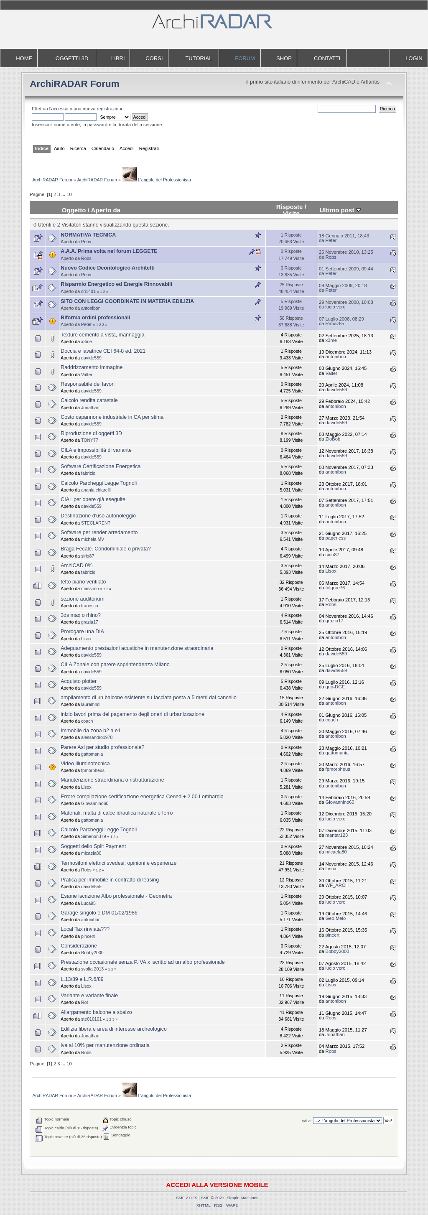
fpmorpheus (92, 770)
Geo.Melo (336, 918)
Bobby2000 (92, 952)
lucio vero (336, 306)
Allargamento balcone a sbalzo (96, 1012)
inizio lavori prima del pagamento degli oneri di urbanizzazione (132, 714)
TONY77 (89, 440)
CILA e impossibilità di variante (96, 450)
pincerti (88, 936)
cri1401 (88, 291)
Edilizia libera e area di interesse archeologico (114, 1029)
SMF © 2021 (212, 1197)
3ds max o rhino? (81, 615)
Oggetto (74, 210)
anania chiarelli (96, 489)
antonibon (91, 308)
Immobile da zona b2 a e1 (90, 731)
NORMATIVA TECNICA (88, 235)
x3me (86, 341)
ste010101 (91, 1018)
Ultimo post (340, 210)
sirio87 (87, 555)
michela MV (92, 539)
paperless (336, 537)
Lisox (331, 570)
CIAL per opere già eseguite (93, 499)
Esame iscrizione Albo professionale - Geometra (116, 896)
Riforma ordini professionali (95, 318)
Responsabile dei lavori (88, 384)
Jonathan (90, 407)
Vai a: (307, 1120)
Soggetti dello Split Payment (93, 846)
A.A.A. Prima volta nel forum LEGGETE (109, 251)
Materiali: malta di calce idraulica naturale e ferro (117, 813)
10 (68, 194)
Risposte (289, 206)
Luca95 (88, 903)
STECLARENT (95, 522)
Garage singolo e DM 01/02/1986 (99, 913)
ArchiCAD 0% (76, 565)
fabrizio (88, 473)
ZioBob (333, 438)
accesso (59, 108)
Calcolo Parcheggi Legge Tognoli (99, 483)
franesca (89, 605)
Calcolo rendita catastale (89, 400)
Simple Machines (242, 1197)
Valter (86, 374)
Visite (291, 213)
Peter (86, 241)
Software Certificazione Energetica (100, 466)
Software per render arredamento (99, 532)
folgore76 (335, 587)
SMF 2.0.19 (187, 1197)
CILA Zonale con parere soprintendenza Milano (115, 664)
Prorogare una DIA (82, 631)
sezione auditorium (82, 599)
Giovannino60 (94, 803)
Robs (86, 258)
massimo (90, 588)
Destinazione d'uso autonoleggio (98, 516)
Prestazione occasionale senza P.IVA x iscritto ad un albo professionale (143, 962)
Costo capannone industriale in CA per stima (112, 417)
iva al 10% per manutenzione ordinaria (105, 1045)
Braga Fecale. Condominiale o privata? (106, 549)
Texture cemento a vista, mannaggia (102, 335)
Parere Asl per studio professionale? (102, 747)
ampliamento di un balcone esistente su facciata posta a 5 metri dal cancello (149, 697)
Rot (84, 1002)
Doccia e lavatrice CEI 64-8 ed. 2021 (103, 351)
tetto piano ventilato (83, 582)
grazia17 (89, 621)
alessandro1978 (96, 737)
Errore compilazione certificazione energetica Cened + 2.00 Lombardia (142, 797)
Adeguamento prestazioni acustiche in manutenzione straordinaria (137, 648)
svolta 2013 (92, 968)
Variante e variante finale (89, 995)
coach (87, 720)
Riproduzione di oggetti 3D (91, 433)
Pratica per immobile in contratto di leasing (110, 880)
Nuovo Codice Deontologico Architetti (108, 268)
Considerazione (79, 946)
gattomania (92, 754)
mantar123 (337, 835)
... (63, 194)
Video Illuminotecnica (85, 764)
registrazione (110, 108)
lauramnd (90, 704)
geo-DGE (335, 686)
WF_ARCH (337, 885)
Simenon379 (93, 836)
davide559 (91, 357)
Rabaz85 (335, 323)
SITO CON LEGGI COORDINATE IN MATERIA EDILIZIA (127, 301)
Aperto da (105, 210)
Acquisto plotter (79, 681)
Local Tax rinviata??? (85, 929)
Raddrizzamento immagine (91, 367)
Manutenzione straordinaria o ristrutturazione (112, 780)
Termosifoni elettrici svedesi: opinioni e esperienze (118, 863)
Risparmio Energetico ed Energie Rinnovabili (116, 284)
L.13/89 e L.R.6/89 (82, 979)
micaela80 (91, 853)
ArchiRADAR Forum (75, 84)
